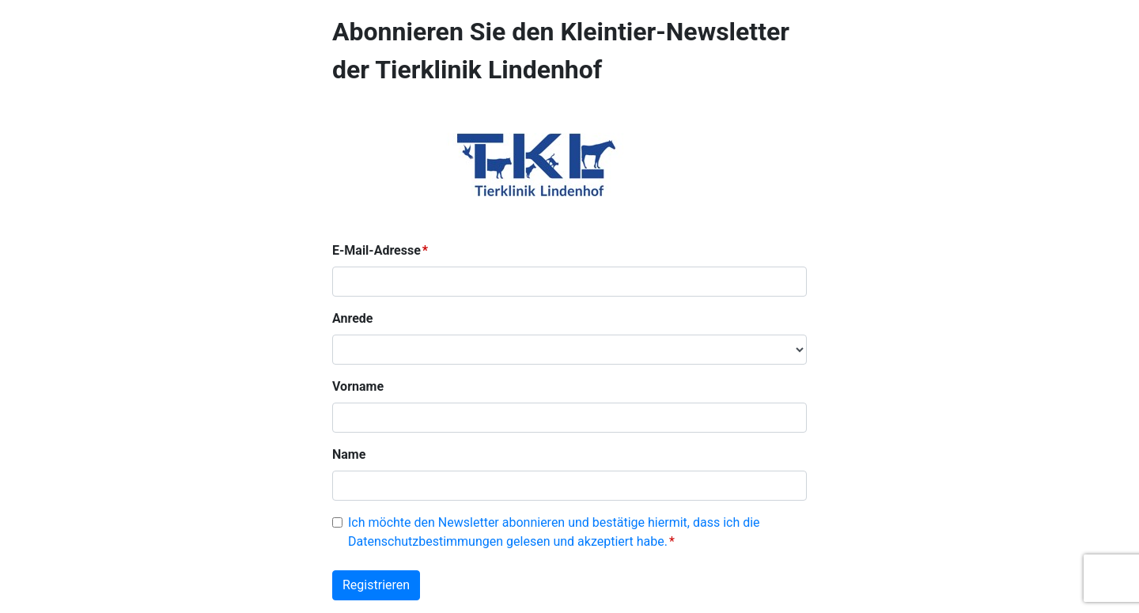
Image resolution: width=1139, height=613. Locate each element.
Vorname (358, 386)
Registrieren (376, 584)
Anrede (352, 318)
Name (348, 454)
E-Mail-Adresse (376, 250)
